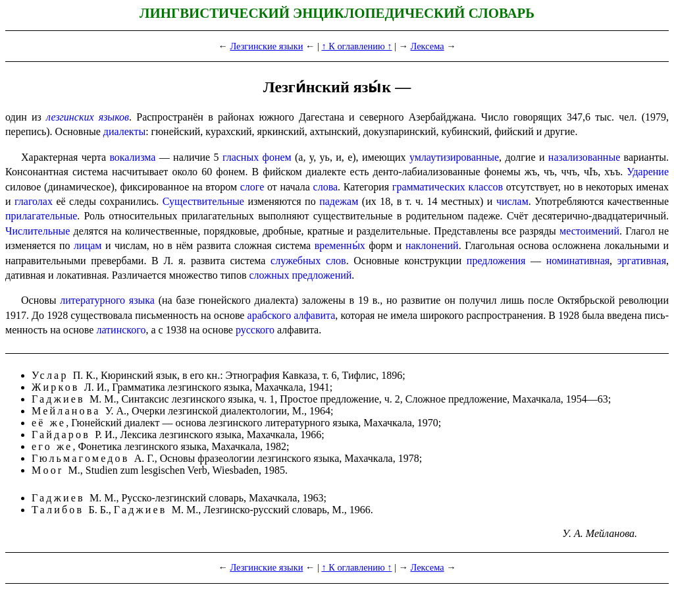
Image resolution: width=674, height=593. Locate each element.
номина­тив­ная (577, 260)
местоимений (589, 231)
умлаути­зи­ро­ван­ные (454, 157)
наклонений (432, 245)
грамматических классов (447, 186)
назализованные (584, 157)
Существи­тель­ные (203, 201)
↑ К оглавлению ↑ (356, 46)
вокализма (132, 157)
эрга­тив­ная (641, 260)
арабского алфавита (291, 315)
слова (325, 186)
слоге (252, 186)
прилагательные (41, 215)
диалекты (124, 131)
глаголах (33, 201)
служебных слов (308, 260)
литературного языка (107, 300)
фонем (277, 157)
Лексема (427, 46)
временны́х (340, 245)
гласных (240, 157)
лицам (87, 245)
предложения (496, 260)
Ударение (648, 171)
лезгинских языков (87, 117)
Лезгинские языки (266, 46)
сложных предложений (300, 275)
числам (512, 201)
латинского (120, 329)
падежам (338, 201)
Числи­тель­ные (37, 231)
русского (255, 329)
